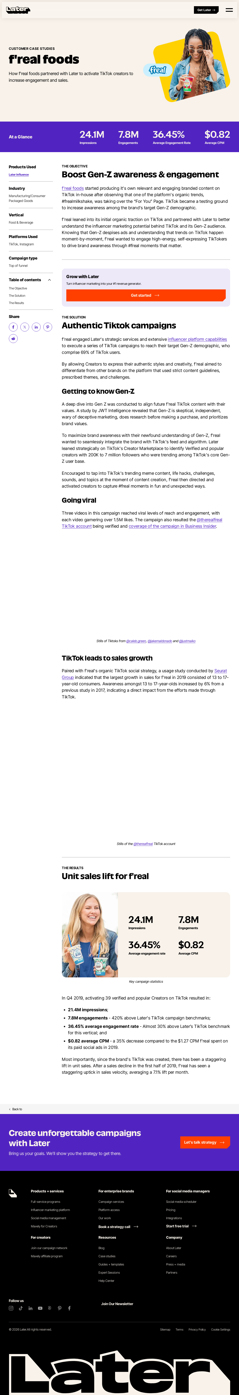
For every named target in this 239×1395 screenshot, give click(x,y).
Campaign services (111, 1201)
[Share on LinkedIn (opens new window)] (36, 327)
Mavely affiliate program (47, 1256)
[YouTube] (40, 1308)
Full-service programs (45, 1201)
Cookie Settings (220, 1329)
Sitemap (165, 1329)
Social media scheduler (181, 1201)
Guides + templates (111, 1264)
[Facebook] (69, 1308)
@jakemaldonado (160, 641)
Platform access (109, 1210)
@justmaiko (187, 641)
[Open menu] (229, 10)
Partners (171, 1272)
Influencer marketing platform (50, 1210)
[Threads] (50, 1308)
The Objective (18, 288)
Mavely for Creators (44, 1226)
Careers (171, 1256)
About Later (173, 1248)
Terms (179, 1329)
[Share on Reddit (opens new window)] (13, 338)
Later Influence (19, 174)
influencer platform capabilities (197, 339)
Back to (15, 1109)
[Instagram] (11, 1308)
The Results (16, 303)
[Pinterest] (59, 1308)
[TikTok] (21, 1308)
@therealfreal (143, 844)
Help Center (106, 1281)
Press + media (175, 1264)
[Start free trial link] (181, 1226)
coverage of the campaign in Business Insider (172, 526)
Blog (101, 1248)
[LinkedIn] (30, 1308)
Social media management (48, 1218)
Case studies (107, 1256)
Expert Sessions (109, 1272)
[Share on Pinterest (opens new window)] (47, 327)
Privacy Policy (197, 1329)
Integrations (174, 1218)
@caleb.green (136, 641)
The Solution (17, 295)
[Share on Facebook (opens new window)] (13, 327)
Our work (105, 1218)
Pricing (170, 1210)
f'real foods (73, 188)
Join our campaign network (49, 1248)
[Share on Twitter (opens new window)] (24, 327)
